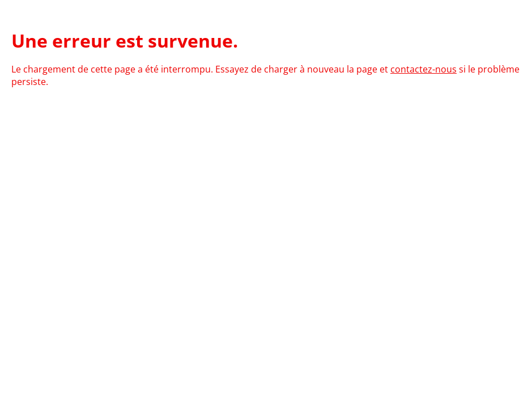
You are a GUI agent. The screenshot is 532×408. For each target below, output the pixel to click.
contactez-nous (423, 69)
